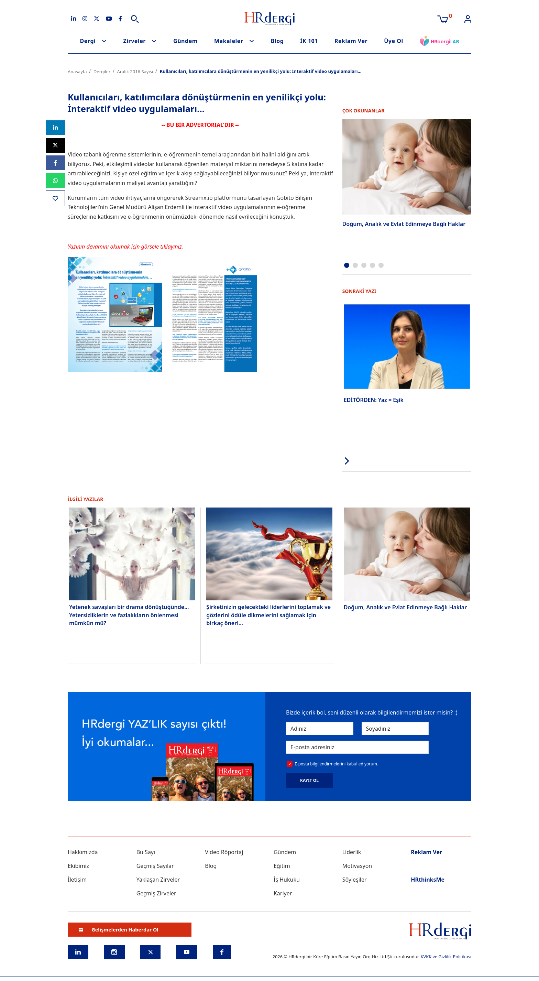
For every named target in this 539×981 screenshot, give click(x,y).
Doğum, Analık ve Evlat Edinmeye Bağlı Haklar (403, 224)
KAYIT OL (309, 780)
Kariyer (283, 892)
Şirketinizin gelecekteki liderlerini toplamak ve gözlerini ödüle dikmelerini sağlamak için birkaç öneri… (268, 613)
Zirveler (134, 41)
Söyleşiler (354, 879)
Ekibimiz (78, 865)
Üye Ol (393, 41)
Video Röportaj (224, 851)
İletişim (77, 879)
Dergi (88, 41)
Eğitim (282, 865)
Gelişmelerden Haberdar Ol (118, 929)
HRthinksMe (427, 879)
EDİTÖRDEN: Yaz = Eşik (374, 399)
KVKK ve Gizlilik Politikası (446, 956)
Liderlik (351, 851)
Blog (277, 41)
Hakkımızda (83, 851)
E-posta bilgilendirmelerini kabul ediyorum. (336, 763)
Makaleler (228, 41)
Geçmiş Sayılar (155, 865)
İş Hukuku (287, 879)
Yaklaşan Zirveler (158, 879)
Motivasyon (357, 865)
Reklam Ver (350, 41)
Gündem (185, 41)
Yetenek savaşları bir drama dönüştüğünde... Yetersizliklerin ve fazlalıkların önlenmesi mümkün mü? (129, 613)
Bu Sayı (145, 851)
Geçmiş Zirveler (156, 892)
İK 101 (309, 41)
